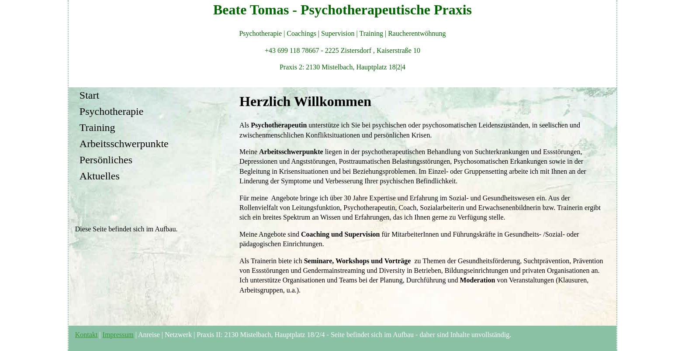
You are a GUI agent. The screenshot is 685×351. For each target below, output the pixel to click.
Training (97, 127)
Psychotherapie (112, 111)
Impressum (118, 334)
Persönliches (106, 159)
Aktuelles (100, 176)
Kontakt (86, 334)
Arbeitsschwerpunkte (124, 143)
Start (89, 95)
